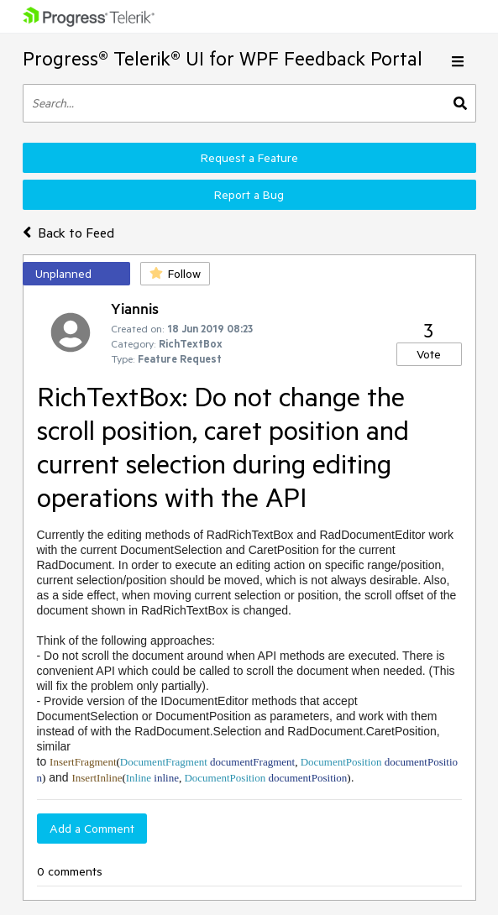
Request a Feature (249, 157)
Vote (429, 354)
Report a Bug (249, 194)
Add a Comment (92, 828)
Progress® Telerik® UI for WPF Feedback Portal (222, 58)
